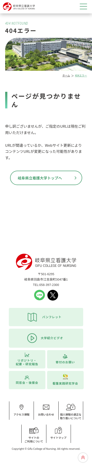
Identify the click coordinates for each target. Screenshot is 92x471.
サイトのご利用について (34, 435)
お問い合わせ (46, 410)
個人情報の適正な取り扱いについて (70, 412)
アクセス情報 (21, 410)
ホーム (66, 75)
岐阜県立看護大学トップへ (40, 177)
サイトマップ (58, 433)
